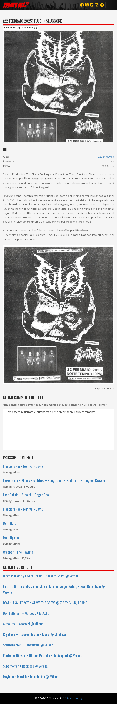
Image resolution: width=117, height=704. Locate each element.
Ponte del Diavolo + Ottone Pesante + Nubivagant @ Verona (42, 655)
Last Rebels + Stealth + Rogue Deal (26, 494)
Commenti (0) (29, 27)
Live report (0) (12, 27)
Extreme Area (106, 156)
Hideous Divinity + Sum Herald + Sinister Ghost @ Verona (41, 575)
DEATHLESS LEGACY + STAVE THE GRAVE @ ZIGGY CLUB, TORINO (45, 602)
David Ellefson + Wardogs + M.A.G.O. (26, 613)
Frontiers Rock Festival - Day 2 (23, 466)
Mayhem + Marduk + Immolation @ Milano (30, 676)
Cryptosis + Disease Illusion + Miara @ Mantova (34, 634)
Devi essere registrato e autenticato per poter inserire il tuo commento (58, 429)
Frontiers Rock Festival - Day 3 (23, 509)
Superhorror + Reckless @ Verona (25, 666)
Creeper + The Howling (18, 552)
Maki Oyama (11, 537)
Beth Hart (9, 523)
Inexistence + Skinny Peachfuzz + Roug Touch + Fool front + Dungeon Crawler (54, 480)
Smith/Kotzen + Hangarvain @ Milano (28, 644)
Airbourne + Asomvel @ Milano (23, 623)
